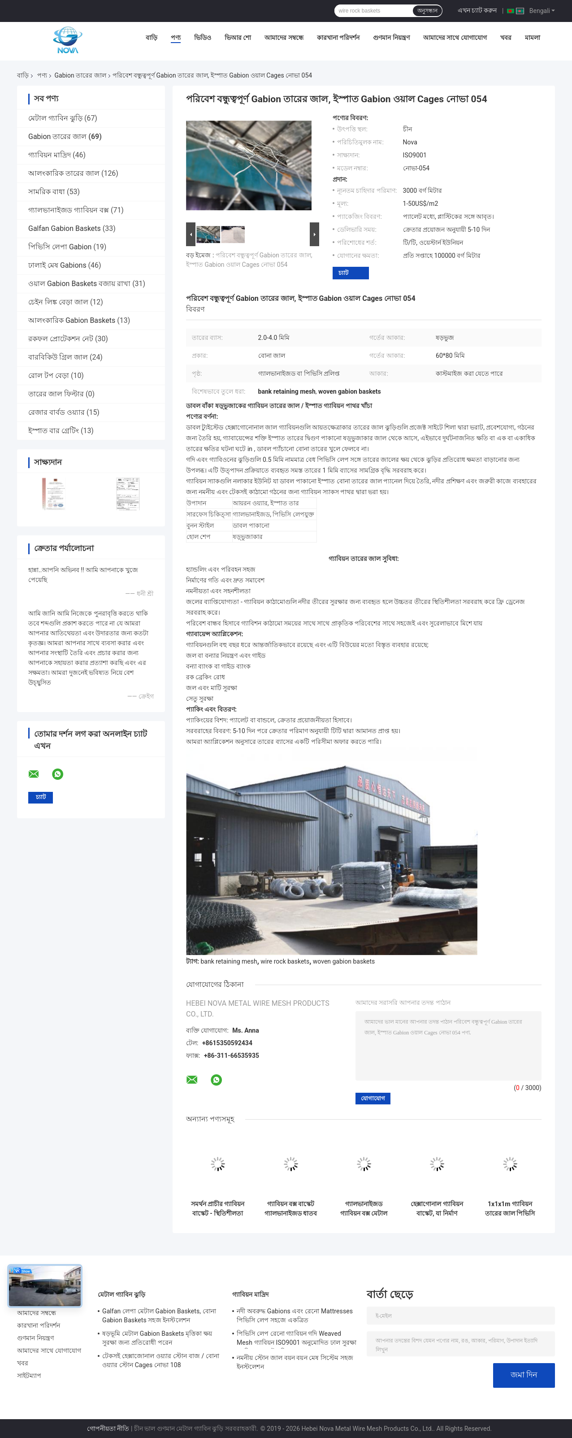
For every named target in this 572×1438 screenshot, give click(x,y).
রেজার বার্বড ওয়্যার (56, 412)
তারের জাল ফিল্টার (56, 394)
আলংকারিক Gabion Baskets (71, 320)
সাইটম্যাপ (29, 1375)
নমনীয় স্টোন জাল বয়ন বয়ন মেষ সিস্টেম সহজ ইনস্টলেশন (295, 1362)
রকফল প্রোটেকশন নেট (60, 339)
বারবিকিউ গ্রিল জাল (58, 357)
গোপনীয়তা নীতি (108, 1428)
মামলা (532, 37)
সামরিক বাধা (46, 191)
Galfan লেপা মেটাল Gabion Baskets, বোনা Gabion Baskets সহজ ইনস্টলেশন (159, 1316)
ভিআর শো (238, 37)
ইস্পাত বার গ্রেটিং (53, 430)
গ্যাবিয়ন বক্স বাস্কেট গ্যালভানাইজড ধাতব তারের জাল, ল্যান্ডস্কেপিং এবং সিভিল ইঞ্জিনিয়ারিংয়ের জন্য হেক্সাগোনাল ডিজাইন (290, 1208)
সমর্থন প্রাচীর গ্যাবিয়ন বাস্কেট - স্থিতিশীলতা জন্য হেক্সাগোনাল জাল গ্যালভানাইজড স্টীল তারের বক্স (218, 1208)
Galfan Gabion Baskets (64, 228)
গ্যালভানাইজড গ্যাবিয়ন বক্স (68, 210)
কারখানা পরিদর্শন (338, 37)
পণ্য (176, 37)
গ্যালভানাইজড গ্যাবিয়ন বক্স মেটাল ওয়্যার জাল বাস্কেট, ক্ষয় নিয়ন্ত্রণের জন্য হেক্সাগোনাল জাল (364, 1208)
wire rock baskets (284, 961)
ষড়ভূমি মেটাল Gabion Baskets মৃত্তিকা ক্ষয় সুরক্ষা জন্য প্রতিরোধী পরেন (157, 1338)
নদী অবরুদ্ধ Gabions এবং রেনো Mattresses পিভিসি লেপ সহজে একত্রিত (295, 1316)
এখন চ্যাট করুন (477, 10)
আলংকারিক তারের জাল (64, 173)
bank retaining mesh (228, 961)
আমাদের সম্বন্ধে (283, 37)
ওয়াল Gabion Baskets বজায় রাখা (79, 283)
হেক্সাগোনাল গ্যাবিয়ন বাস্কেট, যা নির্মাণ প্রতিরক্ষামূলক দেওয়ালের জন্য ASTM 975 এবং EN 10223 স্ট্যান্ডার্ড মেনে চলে (437, 1208)
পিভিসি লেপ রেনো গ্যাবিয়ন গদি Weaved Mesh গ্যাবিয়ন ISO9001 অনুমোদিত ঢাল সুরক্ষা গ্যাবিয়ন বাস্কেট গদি (296, 1339)
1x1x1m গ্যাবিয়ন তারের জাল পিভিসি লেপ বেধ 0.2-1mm (510, 1208)
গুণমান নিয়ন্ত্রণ (391, 37)
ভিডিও (202, 37)
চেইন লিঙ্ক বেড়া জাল (58, 302)
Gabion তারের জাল (80, 75)
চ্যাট (343, 272)
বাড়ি (151, 37)
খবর (505, 37)
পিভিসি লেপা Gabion (59, 247)
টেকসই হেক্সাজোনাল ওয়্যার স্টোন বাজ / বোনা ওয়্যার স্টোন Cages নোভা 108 (160, 1360)
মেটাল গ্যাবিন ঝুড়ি (55, 118)
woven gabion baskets (344, 961)
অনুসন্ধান (427, 11)
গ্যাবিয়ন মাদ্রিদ (49, 155)
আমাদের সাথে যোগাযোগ (455, 37)
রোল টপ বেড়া (48, 375)
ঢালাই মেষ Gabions (57, 265)
